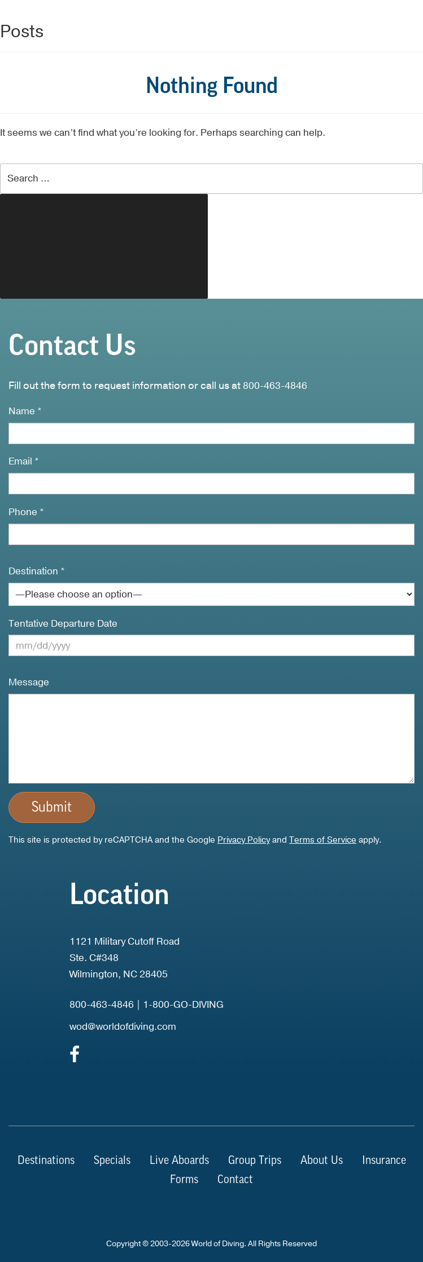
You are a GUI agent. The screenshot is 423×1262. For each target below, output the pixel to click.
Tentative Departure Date (62, 623)
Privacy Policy (243, 839)
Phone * (26, 512)
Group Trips (254, 1161)
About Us (321, 1161)
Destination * (36, 571)
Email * (23, 461)
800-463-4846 (275, 385)
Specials (112, 1161)
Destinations (46, 1161)
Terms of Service (322, 839)
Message (28, 682)
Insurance (384, 1161)
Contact (235, 1180)
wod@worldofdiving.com (122, 1026)
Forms (184, 1180)
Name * (25, 411)
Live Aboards (179, 1161)
